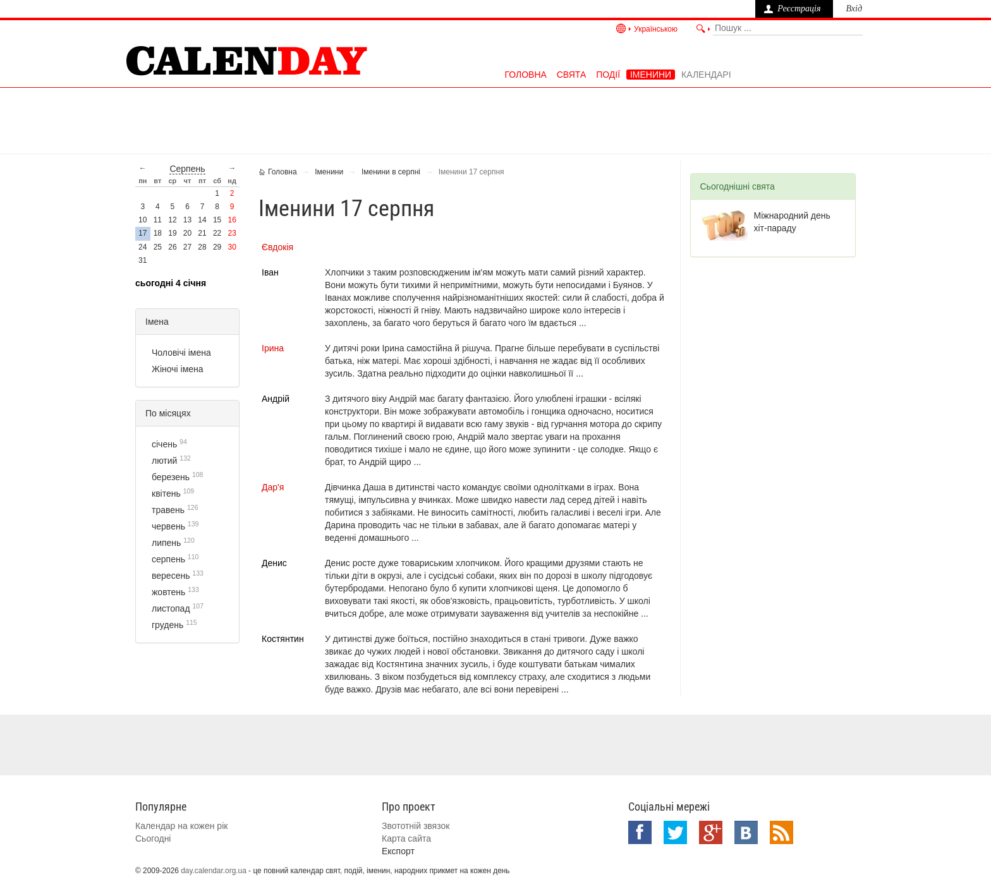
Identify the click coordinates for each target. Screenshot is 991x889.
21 (202, 233)
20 (187, 233)
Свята (572, 75)
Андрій (275, 399)
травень (168, 510)
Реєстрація (798, 8)
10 (142, 219)
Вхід (854, 8)
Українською (656, 29)
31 (142, 260)
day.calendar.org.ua (213, 870)
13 (187, 219)
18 (158, 233)
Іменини (650, 75)
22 (217, 233)
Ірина (273, 348)
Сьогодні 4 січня (170, 283)
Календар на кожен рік (181, 826)
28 (202, 247)
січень (164, 444)
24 (142, 247)
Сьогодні (153, 838)
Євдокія (277, 247)
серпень (187, 169)
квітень (166, 493)
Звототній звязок (415, 826)
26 (172, 247)
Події (608, 75)
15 (217, 219)
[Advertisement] (495, 119)
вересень (171, 576)
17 (142, 233)
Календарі (706, 75)
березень (171, 477)
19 (172, 233)
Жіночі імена (178, 369)
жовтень (168, 592)
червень (168, 526)
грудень (167, 625)
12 (172, 219)
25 (158, 247)
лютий (164, 461)
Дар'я (273, 487)
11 (158, 219)
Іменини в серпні (391, 171)
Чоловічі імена (181, 353)
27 (187, 247)
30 (232, 247)
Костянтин (283, 639)
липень (166, 543)
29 (217, 247)
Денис (274, 563)
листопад (171, 608)
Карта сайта (406, 838)
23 (232, 233)
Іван (270, 272)
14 (202, 219)
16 (232, 219)
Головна (525, 75)
